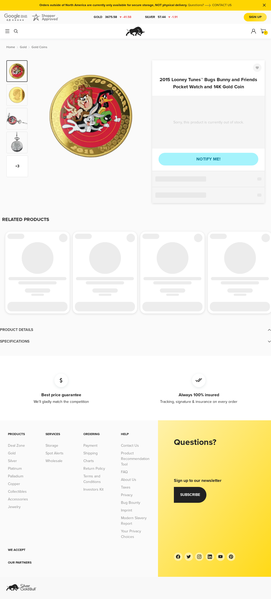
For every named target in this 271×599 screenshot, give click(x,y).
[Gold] (23, 47)
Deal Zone (16, 445)
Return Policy (94, 468)
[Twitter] (188, 556)
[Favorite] (257, 67)
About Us (128, 479)
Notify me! (208, 159)
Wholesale (54, 461)
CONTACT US (222, 5)
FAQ (124, 472)
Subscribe (190, 494)
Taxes (125, 487)
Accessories (18, 499)
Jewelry (14, 507)
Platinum (15, 468)
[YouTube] (220, 556)
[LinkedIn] (210, 556)
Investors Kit (93, 489)
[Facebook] (178, 556)
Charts (88, 461)
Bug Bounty (130, 502)
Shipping (90, 453)
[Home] (10, 47)
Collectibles (17, 491)
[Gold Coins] (39, 47)
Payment (90, 445)
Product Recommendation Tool (135, 459)
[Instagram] (199, 556)
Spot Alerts (55, 453)
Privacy (127, 495)
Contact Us (130, 445)
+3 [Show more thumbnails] (17, 166)
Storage (52, 445)
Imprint (126, 510)
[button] (135, 330)
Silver (161, 17)
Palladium (15, 476)
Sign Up (255, 17)
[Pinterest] (231, 556)
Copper (14, 484)
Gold (112, 17)
